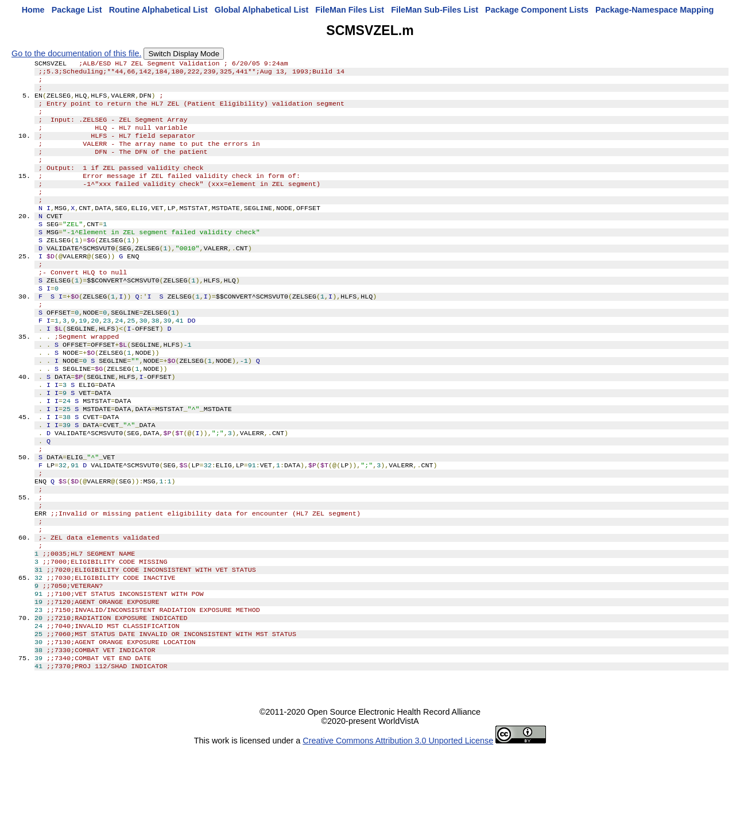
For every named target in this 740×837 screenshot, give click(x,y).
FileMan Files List (349, 9)
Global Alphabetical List (261, 9)
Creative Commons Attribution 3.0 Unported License (398, 827)
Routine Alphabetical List (158, 9)
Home (33, 9)
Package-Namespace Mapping (654, 9)
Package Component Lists (536, 9)
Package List (77, 9)
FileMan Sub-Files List (434, 9)
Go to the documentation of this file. (76, 53)
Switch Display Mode (183, 53)
